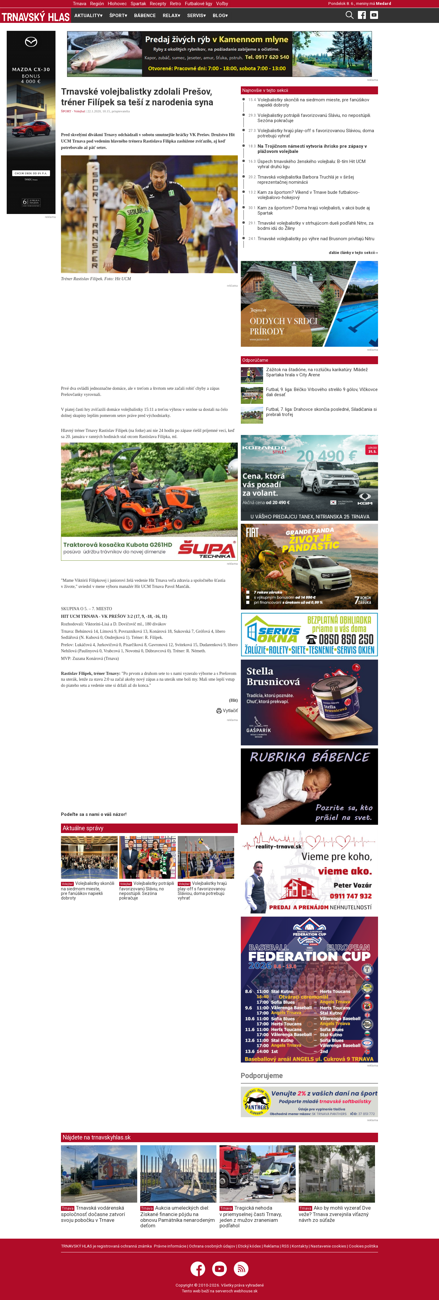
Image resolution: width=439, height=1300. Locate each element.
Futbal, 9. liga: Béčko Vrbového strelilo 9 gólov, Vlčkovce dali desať (322, 392)
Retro (175, 3)
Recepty (158, 3)
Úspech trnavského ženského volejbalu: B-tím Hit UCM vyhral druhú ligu (312, 164)
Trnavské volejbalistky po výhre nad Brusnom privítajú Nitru (316, 238)
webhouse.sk (246, 1290)
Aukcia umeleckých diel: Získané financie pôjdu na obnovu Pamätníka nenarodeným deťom (177, 1217)
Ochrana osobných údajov (212, 1246)
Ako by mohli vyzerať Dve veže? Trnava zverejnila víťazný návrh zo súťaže (335, 1214)
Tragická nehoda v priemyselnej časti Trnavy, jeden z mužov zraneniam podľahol (251, 1217)
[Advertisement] (149, 332)
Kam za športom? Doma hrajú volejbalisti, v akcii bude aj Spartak (314, 210)
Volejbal (79, 111)
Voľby (222, 3)
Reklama (271, 1246)
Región (97, 3)
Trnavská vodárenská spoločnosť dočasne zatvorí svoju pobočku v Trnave (93, 1214)
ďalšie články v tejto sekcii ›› (353, 253)
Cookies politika (363, 1246)
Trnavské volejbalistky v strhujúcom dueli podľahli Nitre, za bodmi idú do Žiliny (315, 225)
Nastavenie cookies (328, 1246)
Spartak (138, 3)
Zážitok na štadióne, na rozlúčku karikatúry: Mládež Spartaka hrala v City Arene (317, 372)
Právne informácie (170, 1246)
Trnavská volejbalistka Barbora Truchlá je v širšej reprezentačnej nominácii (306, 179)
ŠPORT (66, 111)
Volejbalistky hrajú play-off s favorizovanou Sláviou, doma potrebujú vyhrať (202, 891)
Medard (383, 3)
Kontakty (300, 1246)
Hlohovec (117, 3)
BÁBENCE (145, 15)
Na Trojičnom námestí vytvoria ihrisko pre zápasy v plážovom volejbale (312, 148)
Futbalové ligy (198, 3)
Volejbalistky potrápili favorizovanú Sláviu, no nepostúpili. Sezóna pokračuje (146, 891)
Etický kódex (249, 1246)
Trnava (79, 3)
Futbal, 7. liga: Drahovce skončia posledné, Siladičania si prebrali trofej (321, 412)
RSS (285, 1246)
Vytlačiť (227, 710)
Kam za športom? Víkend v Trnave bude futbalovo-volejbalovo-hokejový (309, 195)
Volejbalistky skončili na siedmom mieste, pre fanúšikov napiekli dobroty (87, 891)
